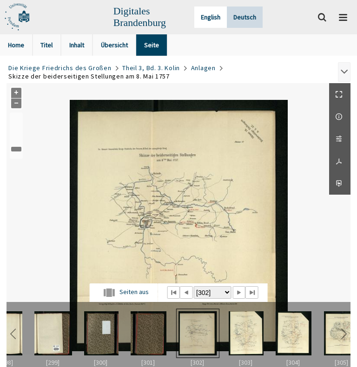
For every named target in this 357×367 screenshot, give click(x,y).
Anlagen (203, 68)
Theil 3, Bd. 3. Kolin (151, 68)
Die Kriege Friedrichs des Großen (59, 68)
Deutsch (244, 17)
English (210, 17)
